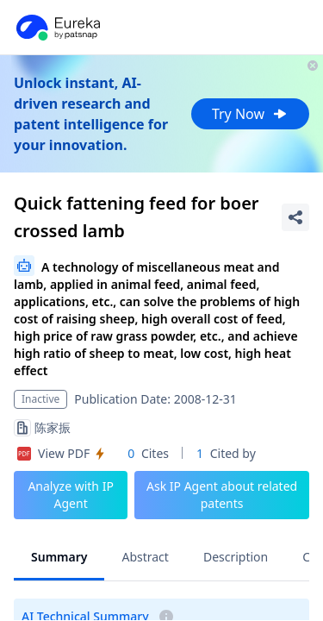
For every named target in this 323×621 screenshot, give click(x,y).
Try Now (250, 113)
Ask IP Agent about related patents (221, 494)
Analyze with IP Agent (71, 494)
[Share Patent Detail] (295, 217)
